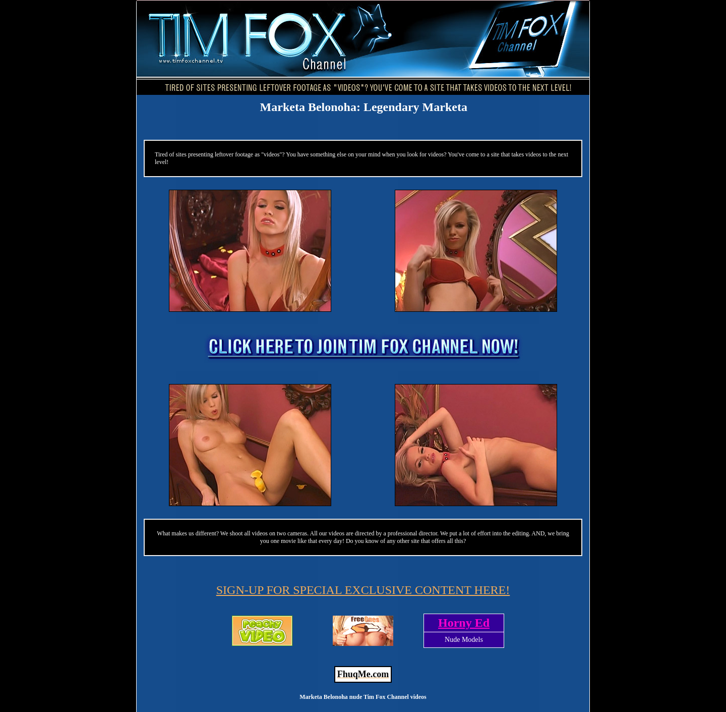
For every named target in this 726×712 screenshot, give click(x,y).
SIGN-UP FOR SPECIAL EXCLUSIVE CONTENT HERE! (363, 589)
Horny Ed (464, 622)
